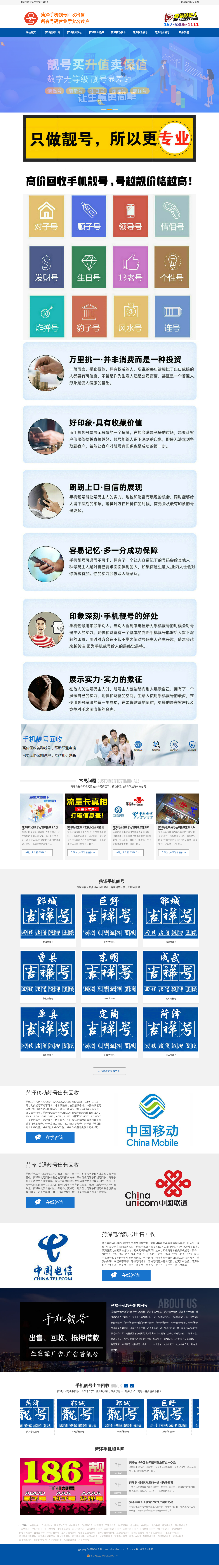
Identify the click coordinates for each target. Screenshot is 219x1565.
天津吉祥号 (110, 1525)
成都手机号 (74, 1525)
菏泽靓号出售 (52, 32)
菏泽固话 (98, 1525)
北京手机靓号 (63, 1529)
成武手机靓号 (106, 1536)
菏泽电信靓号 (162, 32)
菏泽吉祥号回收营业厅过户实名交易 (151, 1502)
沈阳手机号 (37, 1529)
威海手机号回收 (68, 1533)
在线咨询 (49, 1137)
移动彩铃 (145, 1525)
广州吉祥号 (83, 1540)
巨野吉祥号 (109, 942)
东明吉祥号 (109, 998)
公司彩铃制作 (40, 1540)
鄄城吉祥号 (48, 942)
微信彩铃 (134, 1525)
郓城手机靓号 (86, 1431)
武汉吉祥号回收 (94, 1529)
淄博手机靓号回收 (106, 1533)
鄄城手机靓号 (132, 1431)
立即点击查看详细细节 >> (37, 852)
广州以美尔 (47, 1525)
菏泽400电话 (135, 1536)
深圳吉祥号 (177, 1529)
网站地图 (194, 2)
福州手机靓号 (163, 1529)
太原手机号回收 (130, 1529)
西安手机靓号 (78, 1529)
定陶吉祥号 (109, 1055)
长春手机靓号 (25, 1533)
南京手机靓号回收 (112, 1529)
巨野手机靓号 (177, 1431)
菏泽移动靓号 (118, 32)
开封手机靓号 (53, 1533)
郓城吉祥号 (171, 942)
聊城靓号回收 (63, 1536)
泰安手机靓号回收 (46, 1536)
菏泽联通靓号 (140, 32)
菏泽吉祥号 (171, 1055)
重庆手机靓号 (181, 1525)
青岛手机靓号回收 (154, 1533)
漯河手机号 (167, 1525)
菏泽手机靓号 (41, 1431)
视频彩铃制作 (70, 1540)
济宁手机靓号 (78, 1536)
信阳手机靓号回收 (86, 1533)
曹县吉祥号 (48, 998)
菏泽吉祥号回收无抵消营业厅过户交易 (152, 1462)
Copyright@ (81, 1549)
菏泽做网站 (123, 1525)
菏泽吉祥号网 (146, 1549)
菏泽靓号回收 (74, 32)
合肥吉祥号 (39, 1533)
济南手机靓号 (120, 1536)
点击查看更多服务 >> (109, 1071)
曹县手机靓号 (25, 1540)
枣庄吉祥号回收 (172, 1533)
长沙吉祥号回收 (147, 1529)
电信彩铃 (156, 1525)
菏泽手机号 (87, 1525)
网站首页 (31, 32)
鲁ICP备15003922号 (119, 1549)
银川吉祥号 (49, 1529)
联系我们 (185, 2)
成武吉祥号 (171, 998)
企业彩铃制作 (55, 1540)
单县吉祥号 (48, 1055)
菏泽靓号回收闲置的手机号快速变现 (151, 1482)
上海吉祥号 (24, 1529)
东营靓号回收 (122, 1533)
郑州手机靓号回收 (27, 1536)
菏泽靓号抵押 (96, 32)
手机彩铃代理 (60, 1525)
